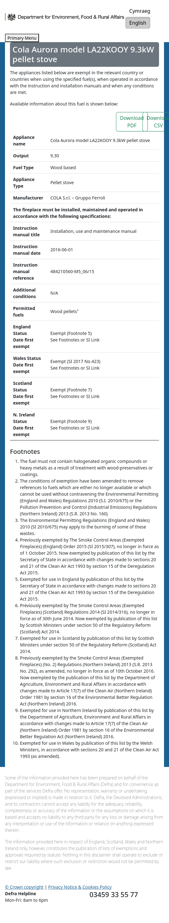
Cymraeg (139, 10)
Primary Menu (21, 38)
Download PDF (132, 122)
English (137, 22)
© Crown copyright (24, 887)
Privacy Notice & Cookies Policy (80, 887)
